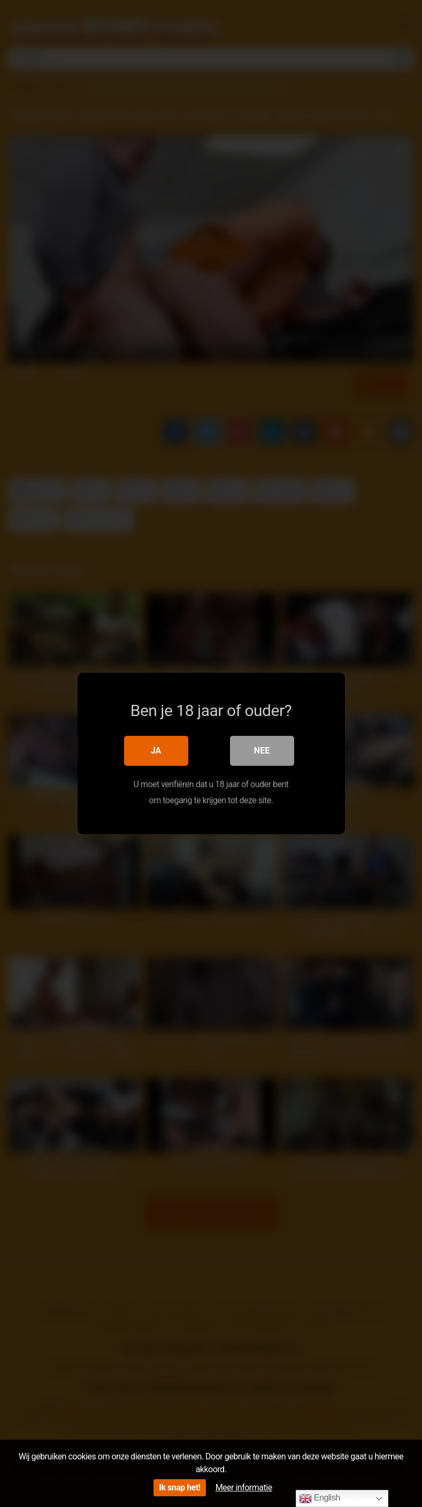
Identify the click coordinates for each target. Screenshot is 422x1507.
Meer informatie (244, 1487)
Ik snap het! (179, 1487)
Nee (262, 750)
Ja (156, 750)
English (319, 1498)
